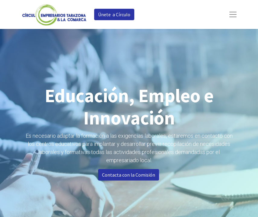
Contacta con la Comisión (128, 175)
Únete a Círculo (114, 14)
